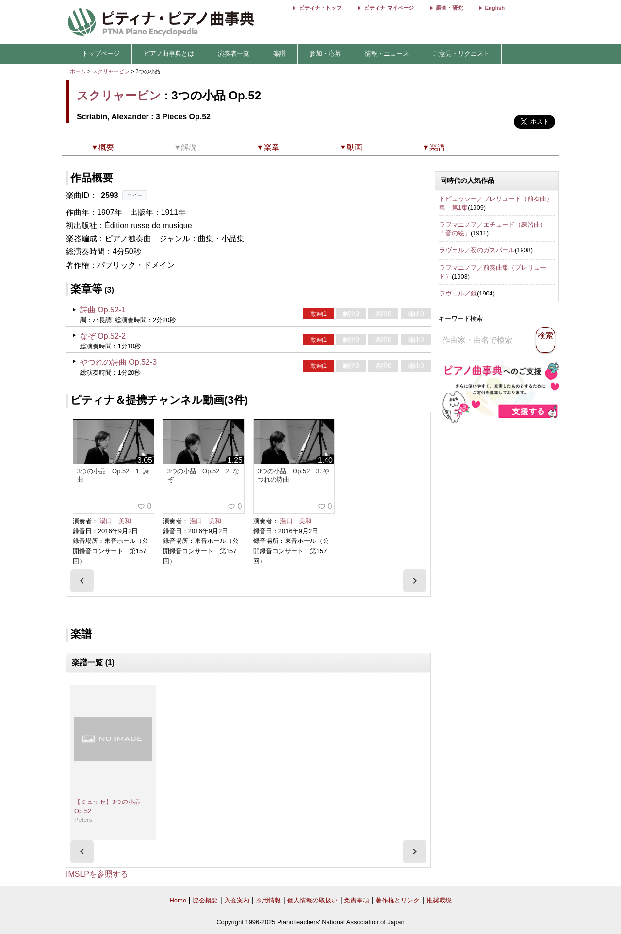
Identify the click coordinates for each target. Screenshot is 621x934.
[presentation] (82, 580)
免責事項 (356, 900)
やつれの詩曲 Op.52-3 (118, 362)
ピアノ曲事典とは (169, 53)
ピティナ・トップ (320, 8)
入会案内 (236, 900)
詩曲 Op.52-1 (103, 310)
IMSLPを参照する (97, 874)
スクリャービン (111, 71)
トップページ (101, 53)
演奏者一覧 (233, 53)
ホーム (78, 71)
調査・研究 (449, 8)
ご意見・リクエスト (461, 53)
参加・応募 (325, 53)
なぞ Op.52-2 (103, 336)
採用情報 (268, 900)
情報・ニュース (387, 53)
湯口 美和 (115, 520)
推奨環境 (439, 900)
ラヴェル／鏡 (458, 293)
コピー (135, 195)
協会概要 (205, 900)
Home (177, 900)
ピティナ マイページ (388, 8)
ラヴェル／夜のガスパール (477, 250)
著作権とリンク (398, 900)
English (495, 8)
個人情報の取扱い (312, 900)
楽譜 (279, 53)
